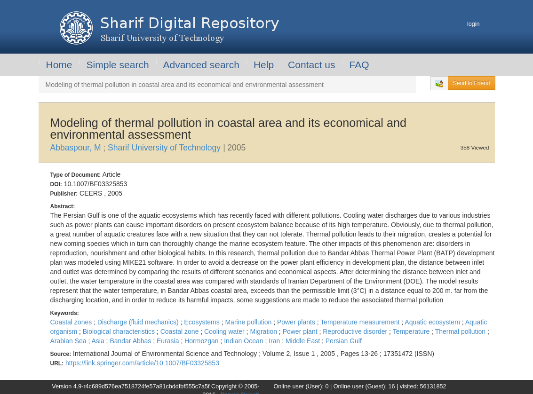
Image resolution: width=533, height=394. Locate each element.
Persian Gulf (344, 341)
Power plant (301, 331)
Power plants (297, 322)
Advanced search (201, 64)
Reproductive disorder (356, 331)
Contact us (311, 64)
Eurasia (169, 341)
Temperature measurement (360, 322)
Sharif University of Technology (165, 147)
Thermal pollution (461, 331)
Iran (275, 341)
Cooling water (225, 331)
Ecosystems (202, 322)
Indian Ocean (244, 341)
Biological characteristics (120, 331)
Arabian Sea (69, 341)
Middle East (304, 341)
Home (59, 64)
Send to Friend (471, 83)
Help (264, 64)
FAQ (359, 64)
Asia (98, 341)
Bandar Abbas (131, 341)
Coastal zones (72, 322)
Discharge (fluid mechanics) (139, 322)
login (473, 24)
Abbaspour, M (76, 147)
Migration (264, 331)
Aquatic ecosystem (433, 322)
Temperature (412, 331)
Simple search (118, 64)
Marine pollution (249, 322)
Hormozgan (202, 341)
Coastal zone (180, 331)
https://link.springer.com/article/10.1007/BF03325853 (142, 363)
